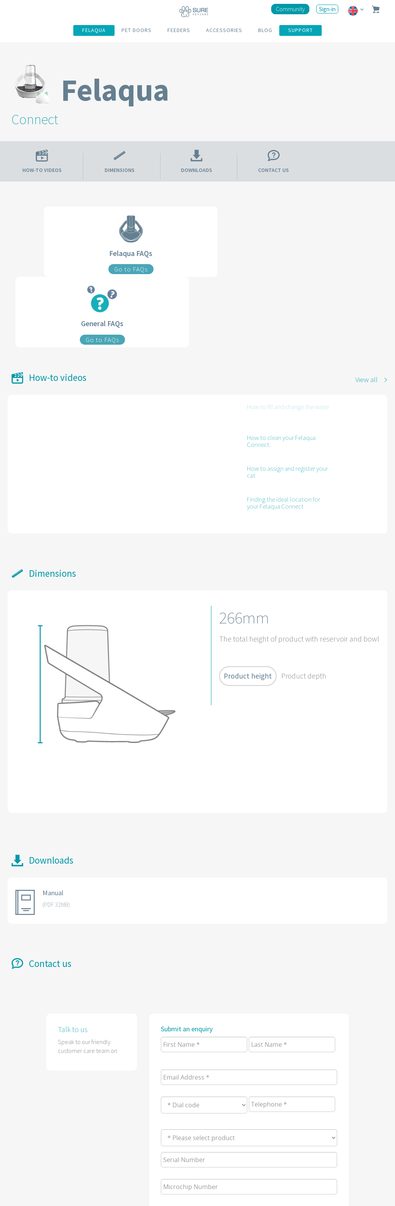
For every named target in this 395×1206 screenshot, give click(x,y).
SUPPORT (300, 30)
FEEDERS (178, 30)
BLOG (265, 30)
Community (290, 9)
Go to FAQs (131, 269)
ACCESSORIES (224, 30)
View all (366, 379)
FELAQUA (94, 30)
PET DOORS (137, 30)
